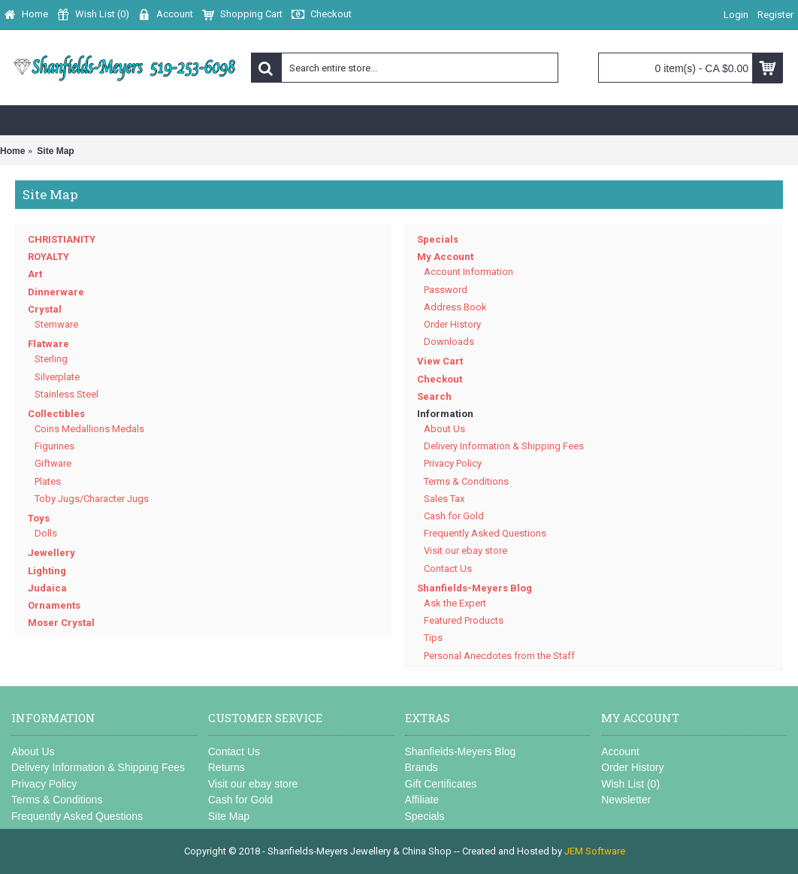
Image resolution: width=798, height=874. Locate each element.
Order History (452, 324)
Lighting (47, 570)
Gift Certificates (441, 784)
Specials (437, 239)
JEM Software (594, 851)
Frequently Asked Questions (485, 533)
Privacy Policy (453, 463)
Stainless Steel (66, 394)
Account (620, 751)
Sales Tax (444, 498)
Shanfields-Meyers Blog (474, 588)
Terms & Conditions (466, 481)
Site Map (228, 816)
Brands (421, 767)
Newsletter (626, 800)
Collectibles (56, 413)
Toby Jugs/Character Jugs (92, 498)
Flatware (48, 343)
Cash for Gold (454, 516)
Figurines (54, 446)
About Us (444, 428)
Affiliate (422, 800)
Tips (433, 637)
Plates (48, 481)
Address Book (455, 307)
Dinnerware (56, 292)
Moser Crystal (61, 622)
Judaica (47, 588)
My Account (445, 256)
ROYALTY (48, 256)
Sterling (51, 358)
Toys (39, 518)
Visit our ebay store (465, 550)
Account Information (468, 271)
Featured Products (463, 620)
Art (35, 274)
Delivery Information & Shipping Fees (504, 446)
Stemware (56, 324)
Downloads (449, 341)
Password (445, 289)
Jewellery (51, 552)
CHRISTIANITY (61, 239)
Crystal (45, 309)
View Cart (440, 361)
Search (434, 396)
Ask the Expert (455, 603)
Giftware (53, 463)
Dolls (46, 533)
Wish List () (630, 784)
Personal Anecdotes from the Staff (499, 655)
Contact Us (448, 568)
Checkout (439, 379)
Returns (226, 767)
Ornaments (54, 605)
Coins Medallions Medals (89, 428)
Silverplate (57, 377)
